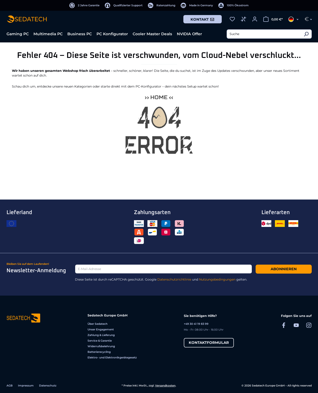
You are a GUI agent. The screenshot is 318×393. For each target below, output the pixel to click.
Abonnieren (284, 269)
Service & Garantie (100, 340)
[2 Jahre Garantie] (84, 5)
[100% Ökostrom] (233, 5)
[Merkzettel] (232, 19)
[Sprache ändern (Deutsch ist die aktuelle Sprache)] (292, 19)
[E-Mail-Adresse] (163, 269)
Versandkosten (165, 385)
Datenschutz (47, 385)
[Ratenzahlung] (161, 5)
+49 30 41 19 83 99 (196, 323)
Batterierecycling (99, 351)
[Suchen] (306, 34)
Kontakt (203, 19)
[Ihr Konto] (254, 19)
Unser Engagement (101, 329)
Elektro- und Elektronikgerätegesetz (112, 357)
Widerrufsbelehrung (101, 346)
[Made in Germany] (197, 5)
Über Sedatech (97, 323)
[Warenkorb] (273, 19)
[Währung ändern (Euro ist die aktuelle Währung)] (306, 19)
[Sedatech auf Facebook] (283, 325)
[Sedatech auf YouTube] (296, 325)
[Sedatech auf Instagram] (308, 325)
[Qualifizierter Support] (124, 5)
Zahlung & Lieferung (101, 335)
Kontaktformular (209, 342)
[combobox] (264, 34)
